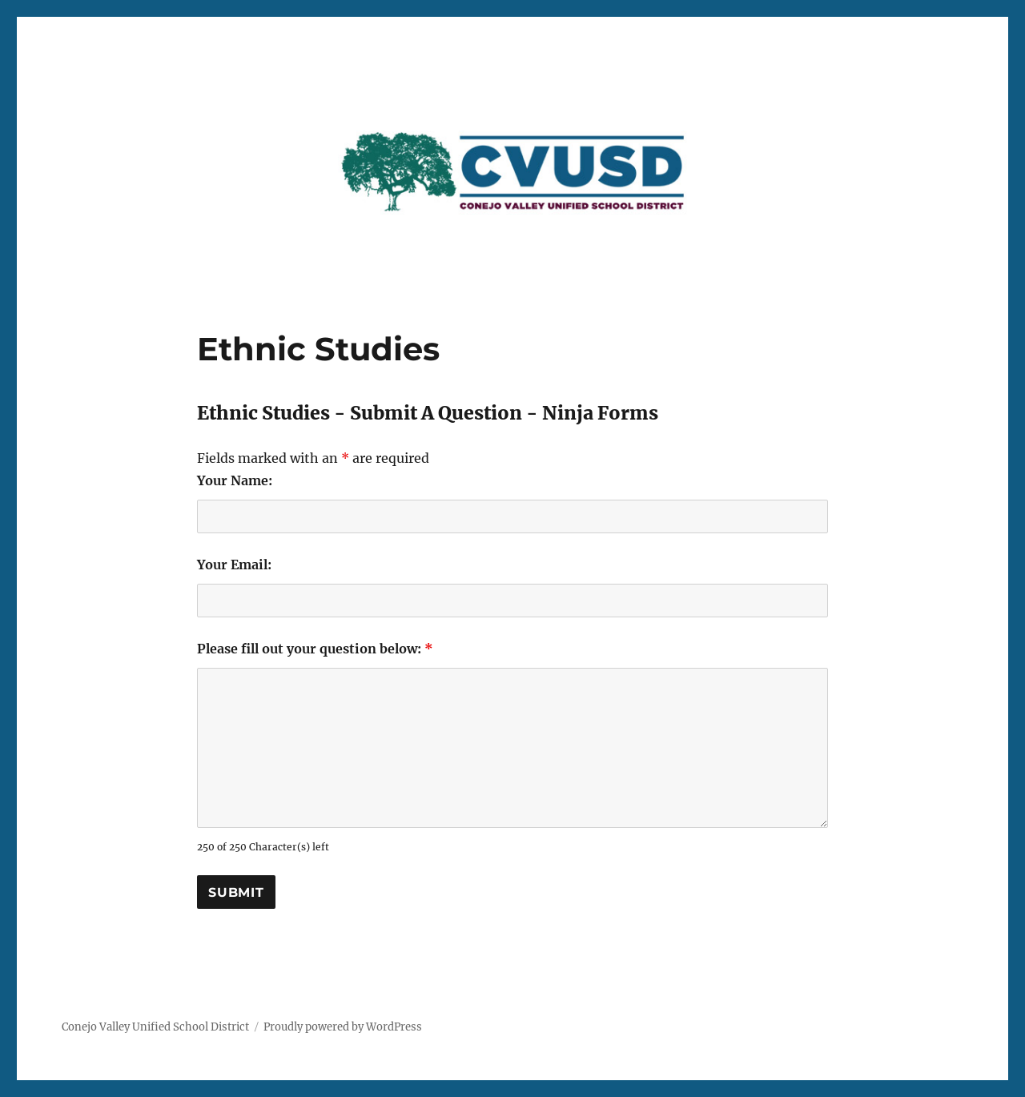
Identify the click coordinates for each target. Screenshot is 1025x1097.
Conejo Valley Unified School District (155, 1027)
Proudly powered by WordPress (342, 1027)
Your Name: (234, 480)
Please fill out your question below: (315, 649)
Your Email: (234, 565)
